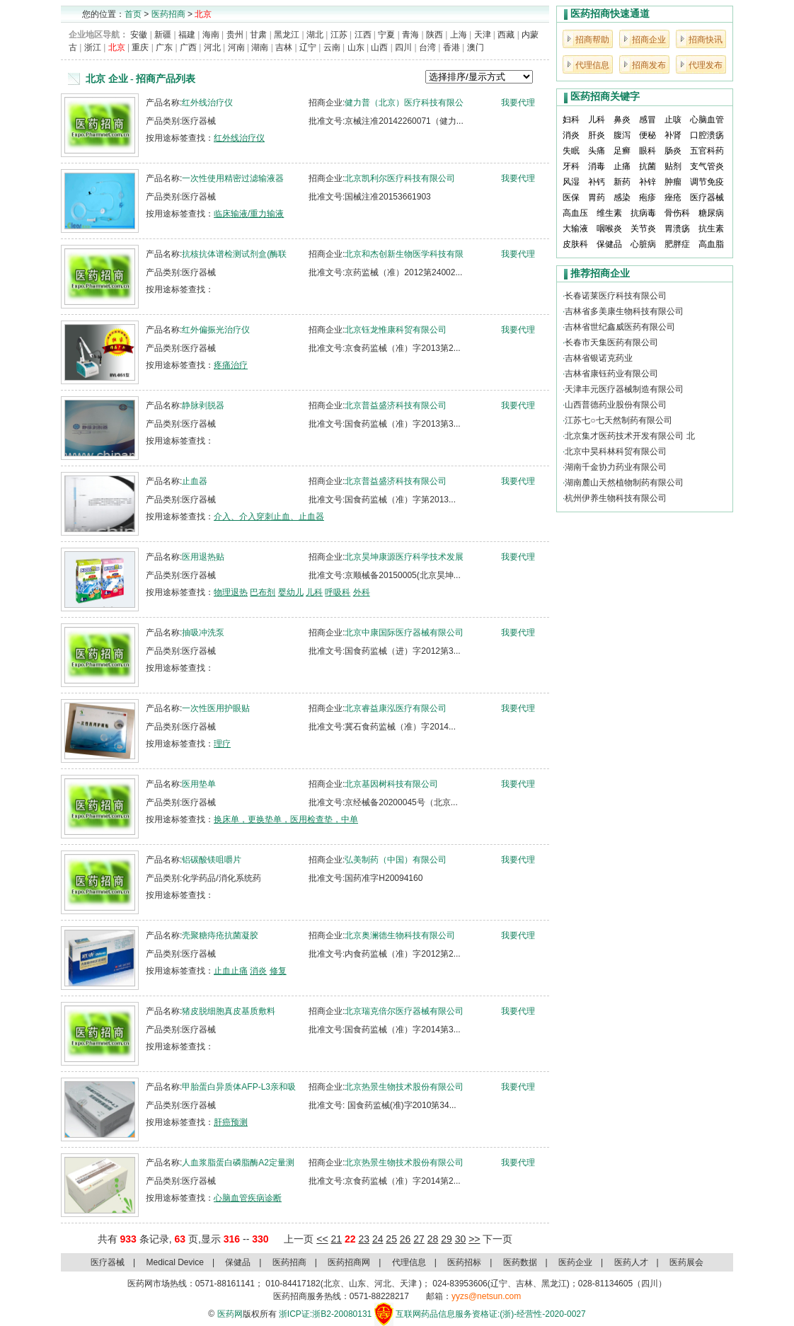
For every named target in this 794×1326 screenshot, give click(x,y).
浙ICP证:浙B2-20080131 (325, 1314)
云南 (331, 47)
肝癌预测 (231, 1122)
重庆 (140, 47)
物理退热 (231, 592)
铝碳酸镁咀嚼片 (211, 860)
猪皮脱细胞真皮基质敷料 (228, 1011)
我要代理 (518, 103)
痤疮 (672, 197)
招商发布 (649, 65)
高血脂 (711, 244)
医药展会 (686, 1262)
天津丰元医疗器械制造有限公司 (624, 389)
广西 (188, 47)
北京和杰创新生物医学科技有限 (404, 254)
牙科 (571, 166)
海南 (210, 35)
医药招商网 (349, 1262)
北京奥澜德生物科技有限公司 (400, 935)
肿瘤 (672, 182)
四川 (403, 47)
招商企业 (649, 40)
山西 (379, 47)
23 (363, 1239)
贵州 (234, 35)
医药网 (230, 1314)
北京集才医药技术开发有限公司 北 (629, 436)
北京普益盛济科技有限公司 (396, 405)
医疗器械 (707, 197)
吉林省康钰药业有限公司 (611, 374)
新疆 (162, 35)
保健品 (609, 244)
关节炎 (643, 229)
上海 (458, 35)
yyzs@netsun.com (486, 1296)
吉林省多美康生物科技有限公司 (624, 311)
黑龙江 (286, 35)
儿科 (314, 592)
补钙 (596, 182)
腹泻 (622, 135)
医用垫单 (199, 784)
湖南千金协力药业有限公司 (616, 467)
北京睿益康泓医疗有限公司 (396, 708)
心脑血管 (707, 120)
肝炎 (596, 135)
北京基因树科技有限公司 (391, 784)
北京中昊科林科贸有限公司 (616, 451)
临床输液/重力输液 (249, 214)
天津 (482, 35)
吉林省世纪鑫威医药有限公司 (620, 327)
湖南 (259, 47)
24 (378, 1239)
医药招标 (464, 1262)
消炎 (258, 971)
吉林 (283, 47)
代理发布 (706, 65)
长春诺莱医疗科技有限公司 (616, 296)
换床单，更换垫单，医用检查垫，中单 (286, 819)
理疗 (222, 744)
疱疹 (647, 197)
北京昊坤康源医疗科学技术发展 (404, 557)
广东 (164, 47)
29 (446, 1239)
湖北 (314, 35)
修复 (278, 971)
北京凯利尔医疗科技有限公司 (400, 178)
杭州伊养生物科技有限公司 (616, 498)
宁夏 (386, 35)
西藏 (505, 35)
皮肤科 (575, 244)
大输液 (575, 229)
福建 (186, 35)
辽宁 (307, 47)
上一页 (298, 1239)
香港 (451, 47)
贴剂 (672, 166)
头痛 (596, 151)
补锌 (647, 182)
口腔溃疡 (707, 135)
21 (336, 1239)
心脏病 (643, 244)
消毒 (596, 166)
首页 (133, 14)
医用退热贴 (203, 557)
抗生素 (711, 229)
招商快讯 (706, 40)
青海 (410, 35)
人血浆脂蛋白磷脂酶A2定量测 (238, 1163)
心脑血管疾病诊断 (248, 1198)
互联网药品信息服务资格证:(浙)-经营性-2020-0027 (491, 1314)
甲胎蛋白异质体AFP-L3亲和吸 (239, 1087)
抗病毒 (643, 213)
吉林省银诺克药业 (599, 358)
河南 (236, 47)
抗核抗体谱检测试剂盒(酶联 (234, 254)
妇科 (571, 120)
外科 (361, 592)
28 (433, 1239)
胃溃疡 (677, 229)
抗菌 (647, 166)
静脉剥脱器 (203, 405)
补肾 (672, 135)
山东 (355, 47)
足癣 (622, 151)
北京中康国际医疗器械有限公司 (404, 633)
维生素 (609, 213)
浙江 (92, 47)
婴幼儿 (291, 592)
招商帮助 (592, 40)
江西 (363, 35)
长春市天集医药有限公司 (611, 342)
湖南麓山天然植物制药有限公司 (624, 483)
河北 (212, 47)
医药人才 (631, 1262)
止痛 (622, 166)
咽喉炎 (609, 229)
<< (322, 1239)
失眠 (571, 151)
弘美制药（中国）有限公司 (396, 860)
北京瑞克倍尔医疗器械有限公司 (404, 1011)
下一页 (497, 1239)
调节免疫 (707, 182)
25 (391, 1239)
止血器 (194, 481)
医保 (571, 197)
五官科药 (707, 151)
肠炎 (672, 151)
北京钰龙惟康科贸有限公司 (396, 330)
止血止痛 (231, 971)
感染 (622, 197)
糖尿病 (711, 213)
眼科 (647, 151)
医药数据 (520, 1262)
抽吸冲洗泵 (203, 633)
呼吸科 (337, 592)
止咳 (672, 120)
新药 (622, 182)
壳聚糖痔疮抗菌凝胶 (220, 935)
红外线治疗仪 (207, 103)
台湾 (427, 47)
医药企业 (575, 1262)
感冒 (647, 120)
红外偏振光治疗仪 (216, 330)
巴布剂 (262, 592)
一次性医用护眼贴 (216, 708)
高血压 (575, 213)
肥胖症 (677, 244)
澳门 (475, 47)
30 (460, 1239)
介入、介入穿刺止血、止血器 (269, 516)
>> (474, 1239)
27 (419, 1239)
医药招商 (168, 14)
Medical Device (175, 1262)
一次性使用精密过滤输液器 (233, 178)
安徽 (138, 35)
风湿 (571, 182)
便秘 (647, 135)
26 (405, 1239)
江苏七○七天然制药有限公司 (618, 420)
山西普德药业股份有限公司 (616, 405)
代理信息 (592, 65)
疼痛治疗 (231, 365)
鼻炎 (622, 120)
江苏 (338, 35)
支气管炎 (707, 166)
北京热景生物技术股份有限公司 (404, 1087)
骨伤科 (677, 213)
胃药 (596, 197)
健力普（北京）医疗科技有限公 (404, 103)
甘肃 (258, 35)
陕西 (434, 35)
